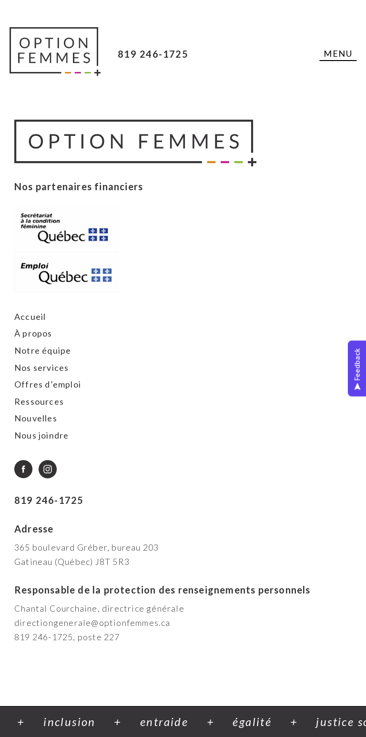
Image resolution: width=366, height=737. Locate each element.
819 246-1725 (153, 54)
